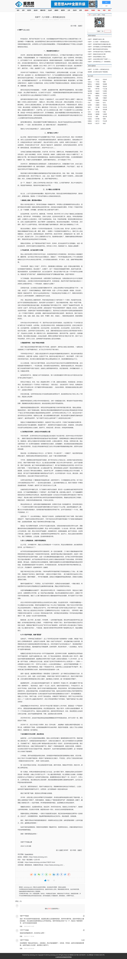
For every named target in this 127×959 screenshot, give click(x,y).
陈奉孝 (97, 100)
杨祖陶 (90, 91)
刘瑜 (104, 112)
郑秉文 (90, 121)
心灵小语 (37, 860)
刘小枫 (97, 107)
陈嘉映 (105, 84)
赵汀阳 (90, 93)
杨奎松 (97, 95)
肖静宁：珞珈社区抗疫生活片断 (97, 54)
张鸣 (89, 95)
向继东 (105, 91)
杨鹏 (97, 98)
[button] (83, 940)
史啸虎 (97, 105)
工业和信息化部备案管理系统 (63, 957)
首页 (18, 10)
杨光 (104, 123)
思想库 (86, 10)
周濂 (89, 98)
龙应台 (90, 82)
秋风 (89, 107)
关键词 (93, 10)
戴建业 (97, 93)
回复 (21, 926)
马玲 (89, 102)
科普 (104, 10)
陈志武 (105, 86)
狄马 (104, 102)
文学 (69, 10)
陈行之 (97, 79)
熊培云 (105, 105)
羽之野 (105, 121)
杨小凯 (105, 116)
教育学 (63, 10)
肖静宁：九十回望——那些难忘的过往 (98, 42)
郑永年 (105, 79)
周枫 (97, 109)
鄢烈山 (90, 84)
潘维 (104, 119)
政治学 (36, 10)
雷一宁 (90, 109)
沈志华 (97, 91)
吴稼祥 (105, 114)
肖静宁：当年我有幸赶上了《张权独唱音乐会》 (101, 61)
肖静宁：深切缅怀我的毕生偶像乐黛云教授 (100, 44)
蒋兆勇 (105, 109)
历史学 (75, 10)
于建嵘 (97, 86)
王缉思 (90, 100)
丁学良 (97, 82)
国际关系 (42, 10)
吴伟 (89, 112)
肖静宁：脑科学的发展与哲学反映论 (98, 49)
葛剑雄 (90, 114)
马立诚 (105, 89)
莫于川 (97, 121)
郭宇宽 (97, 89)
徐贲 (89, 89)
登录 (49, 909)
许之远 (90, 116)
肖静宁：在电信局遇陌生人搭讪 (97, 56)
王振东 (97, 102)
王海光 (105, 95)
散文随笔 (29, 860)
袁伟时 (90, 105)
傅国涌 (97, 84)
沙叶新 (97, 112)
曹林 (104, 82)
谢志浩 (90, 123)
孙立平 (97, 123)
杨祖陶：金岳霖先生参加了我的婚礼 (98, 72)
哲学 (80, 10)
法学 (23, 10)
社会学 (50, 10)
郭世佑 (105, 100)
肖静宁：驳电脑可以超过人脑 (96, 39)
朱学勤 (97, 119)
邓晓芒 (105, 98)
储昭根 (97, 114)
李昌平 (105, 93)
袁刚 (97, 116)
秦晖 (89, 79)
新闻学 (56, 10)
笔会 (99, 10)
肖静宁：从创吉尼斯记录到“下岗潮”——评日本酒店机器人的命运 (106, 59)
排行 (109, 10)
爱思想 (29, 4)
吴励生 (90, 119)
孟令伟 (105, 107)
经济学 (29, 10)
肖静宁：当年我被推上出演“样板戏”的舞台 (99, 46)
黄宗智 (90, 86)
